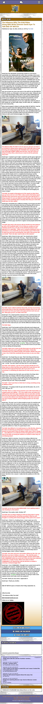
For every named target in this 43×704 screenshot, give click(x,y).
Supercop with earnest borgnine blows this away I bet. (18, 674)
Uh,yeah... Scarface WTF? (10, 663)
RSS (15, 699)
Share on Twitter (21, 635)
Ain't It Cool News (24, 8)
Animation (34, 696)
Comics (38, 696)
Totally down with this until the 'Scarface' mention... (17, 658)
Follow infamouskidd (21, 628)
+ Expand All (37, 657)
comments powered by (10, 653)
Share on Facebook (21, 631)
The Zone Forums (25, 697)
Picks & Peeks (20, 696)
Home (4, 696)
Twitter (11, 600)
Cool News (8, 696)
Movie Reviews (27, 696)
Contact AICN (26, 699)
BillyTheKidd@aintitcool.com (10, 597)
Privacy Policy (20, 699)
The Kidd (30, 28)
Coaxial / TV (14, 696)
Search (15, 697)
